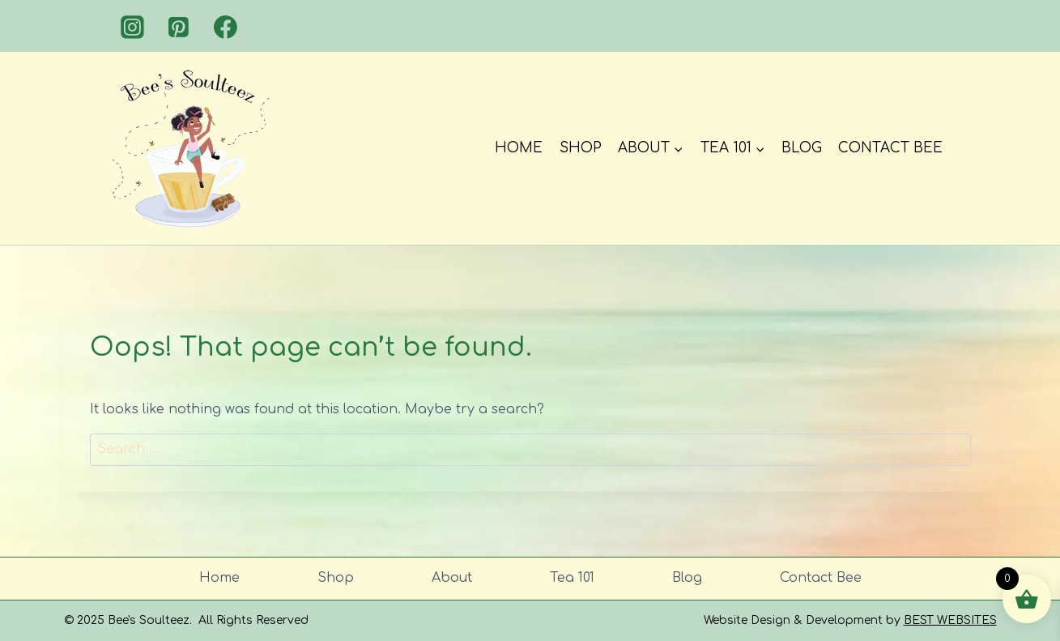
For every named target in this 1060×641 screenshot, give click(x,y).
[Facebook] (225, 27)
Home (519, 148)
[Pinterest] (178, 27)
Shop (581, 148)
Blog (801, 148)
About (452, 577)
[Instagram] (132, 27)
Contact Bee (890, 148)
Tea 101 (572, 577)
